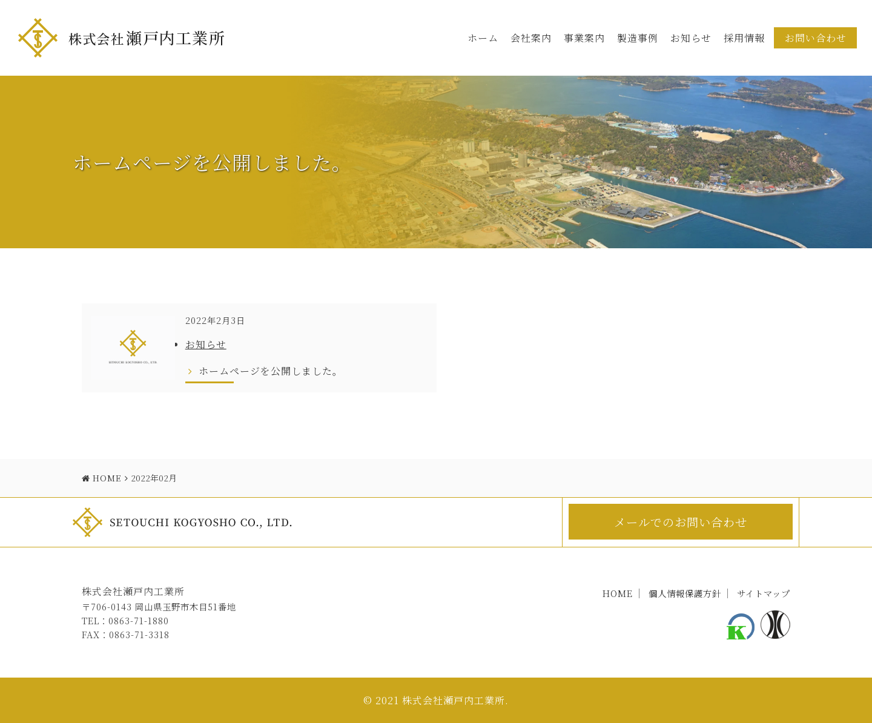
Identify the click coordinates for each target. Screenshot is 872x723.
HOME (618, 593)
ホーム (482, 38)
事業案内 (584, 38)
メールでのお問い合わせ (680, 521)
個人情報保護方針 (685, 593)
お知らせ (691, 38)
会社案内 (531, 38)
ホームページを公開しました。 (266, 370)
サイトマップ (763, 593)
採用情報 (744, 38)
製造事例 (637, 38)
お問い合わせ (816, 38)
